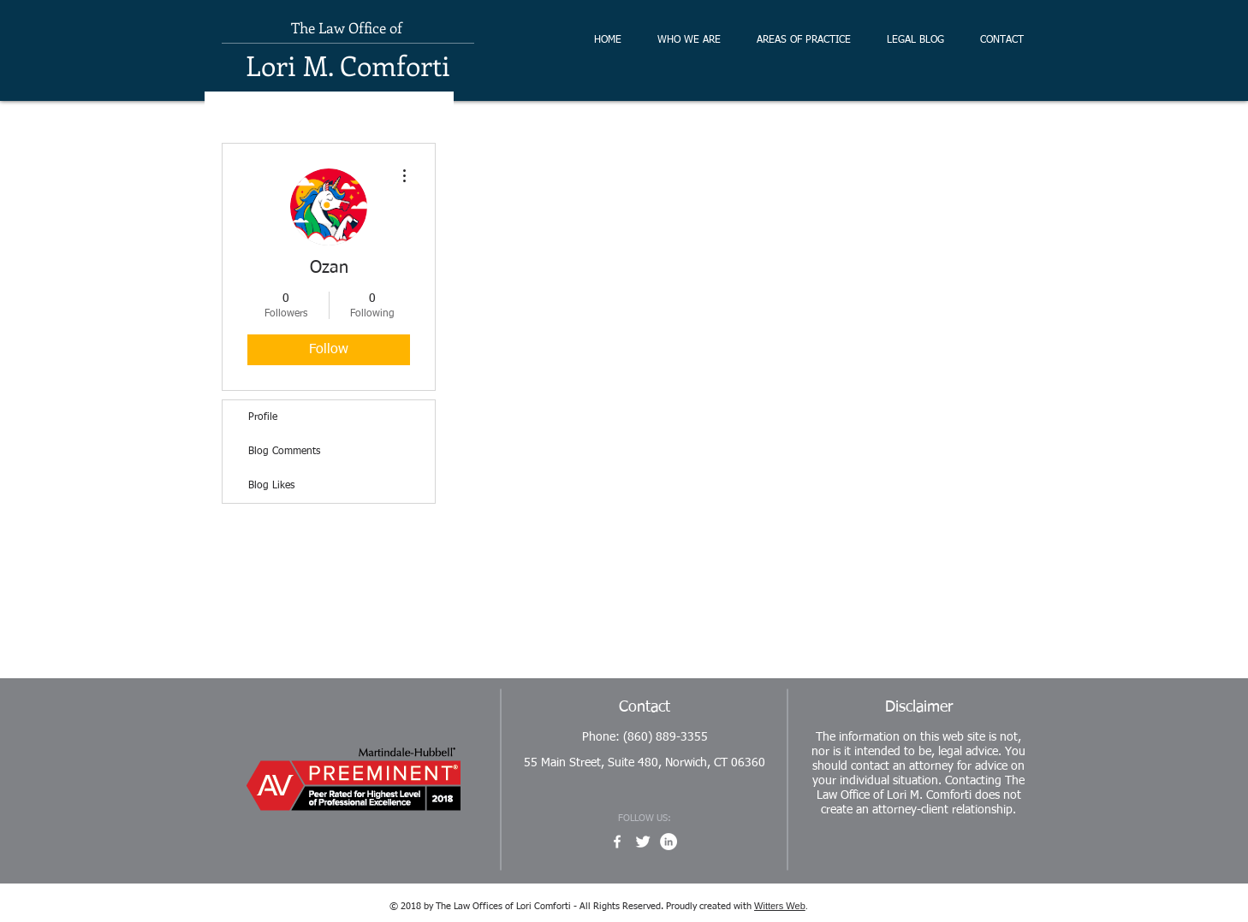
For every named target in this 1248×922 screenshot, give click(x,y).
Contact (644, 707)
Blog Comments (284, 451)
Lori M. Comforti (348, 65)
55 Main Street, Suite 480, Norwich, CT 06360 (644, 763)
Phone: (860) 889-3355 (645, 737)
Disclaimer (919, 707)
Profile (262, 417)
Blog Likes (271, 486)
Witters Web (779, 906)
